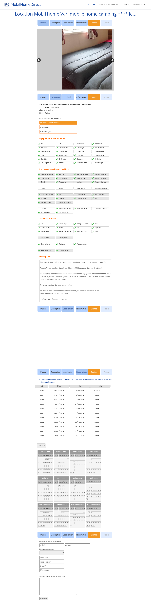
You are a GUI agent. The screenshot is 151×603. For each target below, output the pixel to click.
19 (38, 469)
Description (55, 23)
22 (45, 469)
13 (41, 465)
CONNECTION (139, 5)
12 (38, 465)
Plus (126, 5)
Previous (38, 59)
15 (45, 465)
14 (43, 465)
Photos (43, 97)
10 (49, 462)
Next (111, 59)
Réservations (81, 23)
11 (51, 462)
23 (47, 469)
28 (43, 472)
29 (45, 472)
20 (41, 469)
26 (38, 472)
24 (49, 469)
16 (47, 465)
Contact (94, 23)
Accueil (92, 5)
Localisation (68, 23)
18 (51, 465)
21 (43, 469)
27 (41, 472)
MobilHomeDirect (22, 5)
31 (49, 472)
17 (49, 465)
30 (47, 472)
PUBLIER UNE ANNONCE (109, 5)
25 (51, 469)
